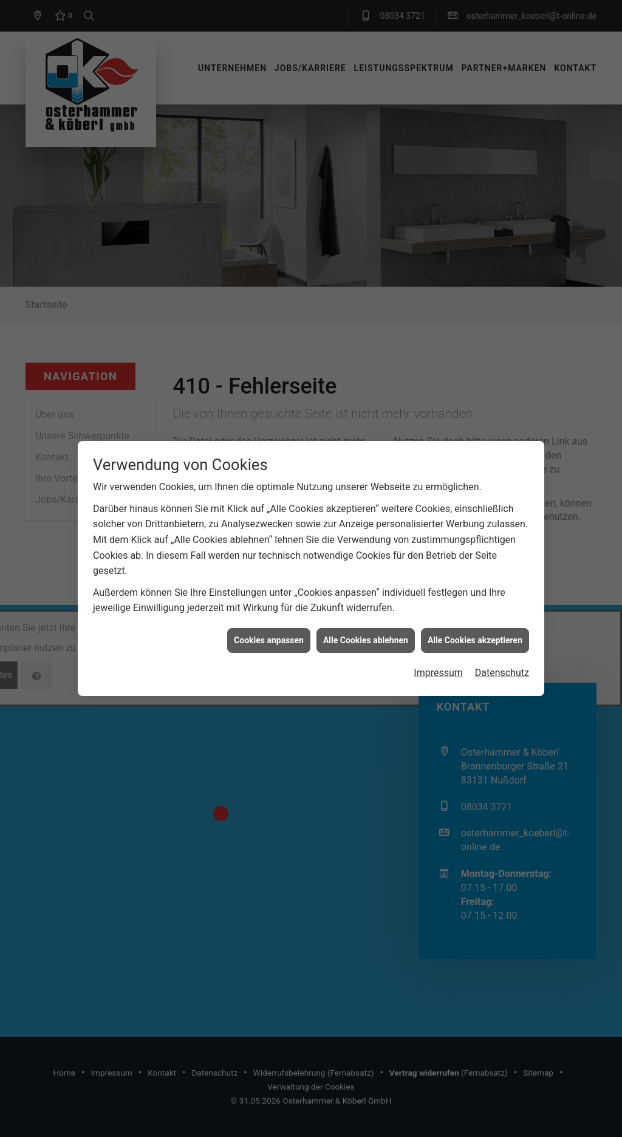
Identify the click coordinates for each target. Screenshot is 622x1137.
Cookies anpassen (269, 626)
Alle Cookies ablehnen (365, 626)
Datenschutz (502, 659)
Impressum (438, 659)
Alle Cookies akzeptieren (475, 626)
